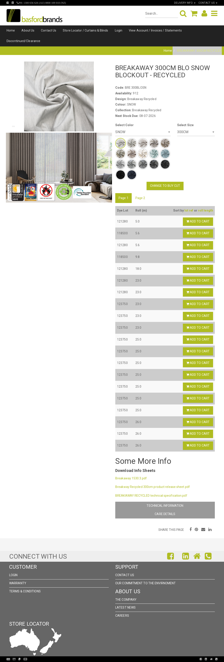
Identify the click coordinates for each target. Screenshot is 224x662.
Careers (122, 615)
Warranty (17, 583)
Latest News (125, 607)
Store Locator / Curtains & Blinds (85, 30)
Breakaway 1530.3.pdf (131, 478)
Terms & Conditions (25, 591)
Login (118, 30)
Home (11, 30)
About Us (27, 30)
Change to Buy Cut (165, 185)
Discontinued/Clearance (23, 41)
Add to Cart (198, 221)
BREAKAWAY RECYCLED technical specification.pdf (151, 495)
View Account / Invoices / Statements (155, 30)
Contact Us (48, 30)
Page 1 (123, 198)
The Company (125, 599)
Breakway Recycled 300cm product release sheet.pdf (152, 487)
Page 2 (140, 198)
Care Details (165, 514)
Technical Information (165, 505)
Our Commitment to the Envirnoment (145, 583)
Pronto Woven (110, 659)
